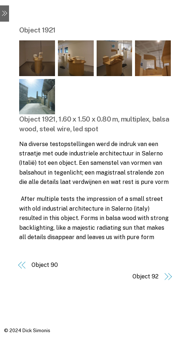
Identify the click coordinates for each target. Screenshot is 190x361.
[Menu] (4, 13)
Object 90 (44, 264)
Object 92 (145, 276)
